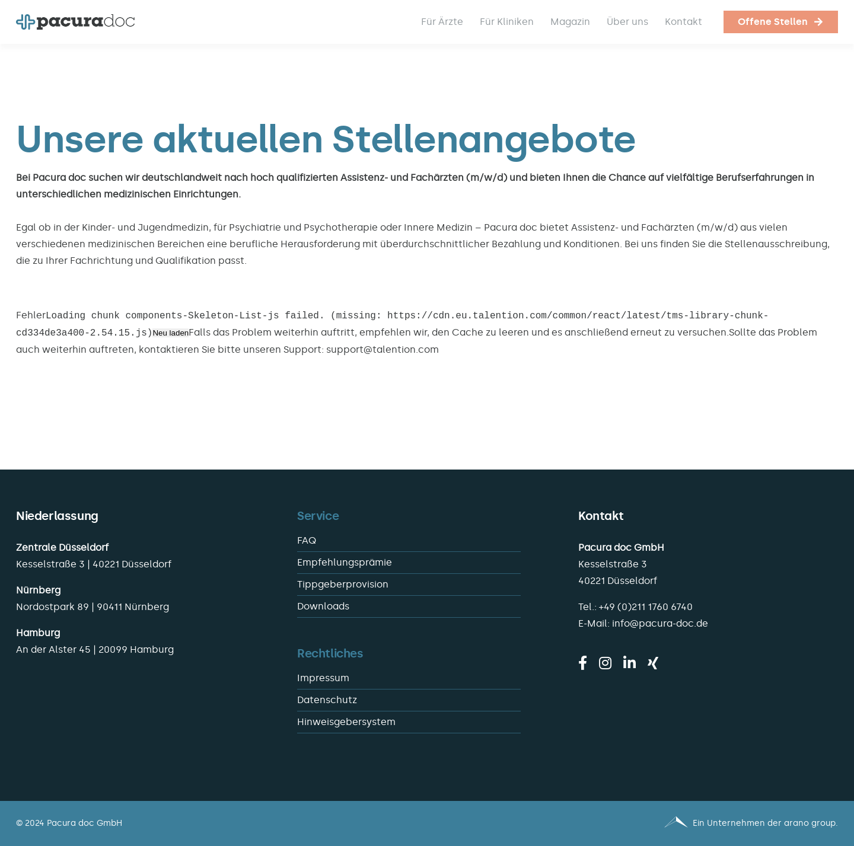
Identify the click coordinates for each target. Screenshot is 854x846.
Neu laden (170, 333)
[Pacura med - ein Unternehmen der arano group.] (638, 823)
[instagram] (605, 663)
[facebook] (582, 663)
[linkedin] (629, 663)
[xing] (653, 663)
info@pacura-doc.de (660, 623)
